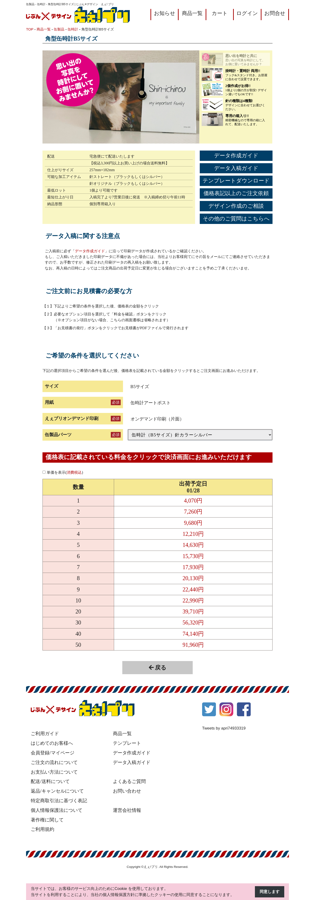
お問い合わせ (127, 791)
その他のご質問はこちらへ (236, 219)
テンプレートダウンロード (236, 181)
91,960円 (193, 645)
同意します (270, 891)
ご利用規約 (42, 829)
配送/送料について (50, 781)
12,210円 (193, 534)
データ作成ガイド (236, 156)
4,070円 (193, 500)
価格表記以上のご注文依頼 (236, 193)
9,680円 (193, 523)
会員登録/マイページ (52, 752)
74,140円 (193, 634)
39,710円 (193, 611)
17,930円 (193, 567)
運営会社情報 (127, 810)
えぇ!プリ (151, 867)
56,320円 (193, 622)
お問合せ (274, 13)
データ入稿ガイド (236, 168)
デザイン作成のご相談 (236, 206)
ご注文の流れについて (54, 762)
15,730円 (193, 556)
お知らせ (164, 13)
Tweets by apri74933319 (224, 728)
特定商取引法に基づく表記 (59, 800)
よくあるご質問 (129, 781)
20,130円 (193, 578)
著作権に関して (47, 819)
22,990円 (193, 600)
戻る (157, 668)
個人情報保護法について (56, 810)
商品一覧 (192, 13)
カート (220, 13)
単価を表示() (65, 472)
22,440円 (193, 589)
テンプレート (127, 743)
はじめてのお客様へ (52, 743)
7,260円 (193, 511)
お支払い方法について (54, 772)
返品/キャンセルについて (57, 791)
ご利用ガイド (45, 733)
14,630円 (193, 545)
